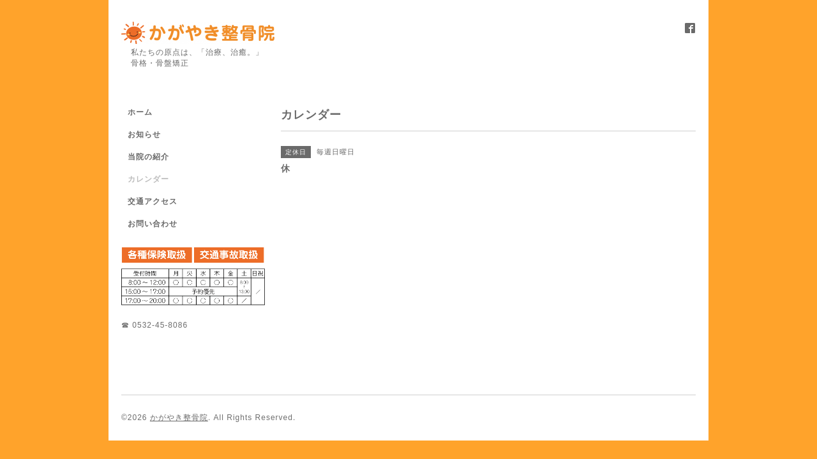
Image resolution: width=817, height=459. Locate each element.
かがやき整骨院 (179, 417)
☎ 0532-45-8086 (154, 325)
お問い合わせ (152, 223)
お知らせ (144, 134)
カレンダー (148, 179)
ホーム (140, 112)
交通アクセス (152, 201)
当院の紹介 (148, 156)
